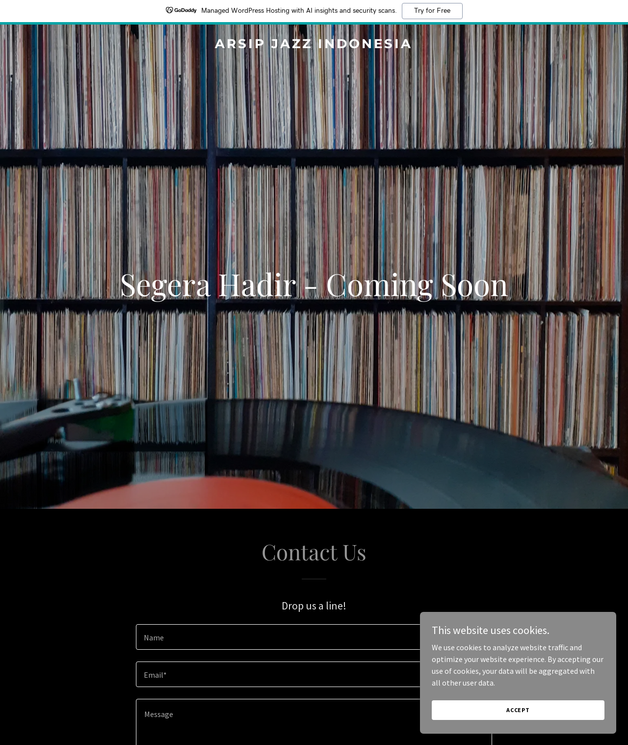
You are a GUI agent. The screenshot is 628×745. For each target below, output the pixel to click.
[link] (314, 45)
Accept (518, 710)
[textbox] (314, 637)
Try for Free (432, 10)
